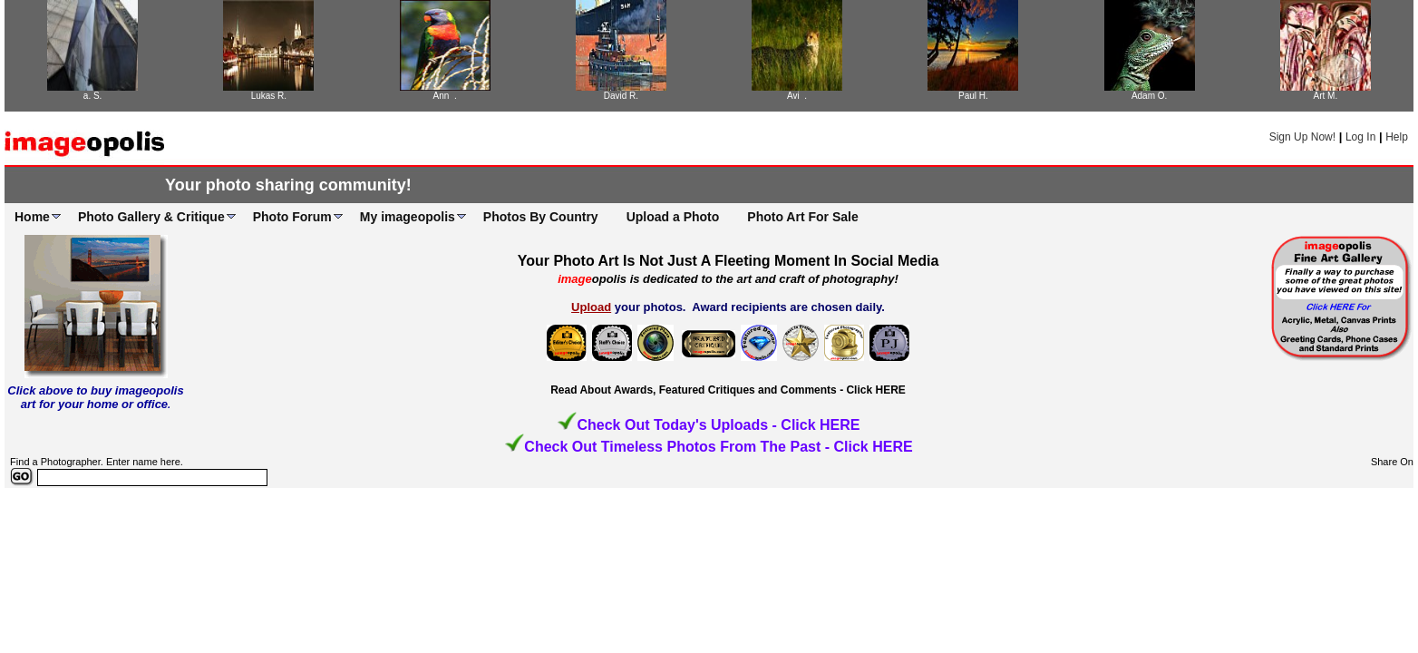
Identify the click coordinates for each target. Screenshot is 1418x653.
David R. (621, 96)
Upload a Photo (673, 217)
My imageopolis (407, 217)
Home (32, 217)
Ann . (445, 96)
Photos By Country (540, 217)
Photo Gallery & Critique (151, 217)
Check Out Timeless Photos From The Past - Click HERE (718, 446)
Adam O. (1149, 96)
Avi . (797, 96)
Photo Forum (292, 217)
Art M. (1326, 96)
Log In (1360, 137)
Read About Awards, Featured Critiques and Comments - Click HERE (728, 390)
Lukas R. (269, 96)
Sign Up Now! (1302, 137)
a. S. (92, 96)
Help (1396, 137)
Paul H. (973, 96)
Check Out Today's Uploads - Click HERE (718, 425)
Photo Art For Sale (802, 217)
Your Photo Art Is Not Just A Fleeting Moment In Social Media (728, 260)
